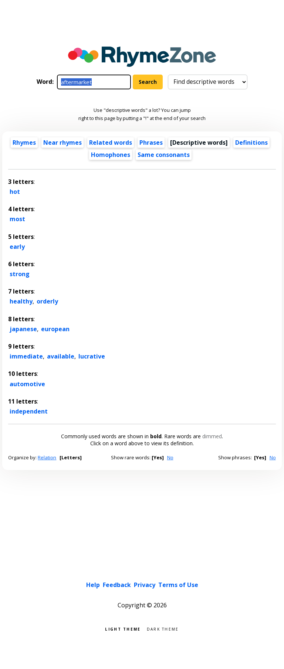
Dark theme (163, 628)
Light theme (123, 628)
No (170, 457)
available (60, 356)
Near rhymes (62, 142)
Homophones (110, 155)
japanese (23, 329)
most (17, 219)
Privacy (144, 585)
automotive (27, 384)
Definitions (251, 142)
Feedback (117, 585)
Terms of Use (178, 585)
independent (29, 411)
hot (15, 192)
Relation (47, 457)
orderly (47, 301)
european (55, 329)
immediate (26, 356)
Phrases (151, 142)
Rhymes (24, 142)
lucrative (91, 356)
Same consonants (164, 155)
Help (93, 585)
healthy (21, 301)
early (17, 247)
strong (20, 274)
